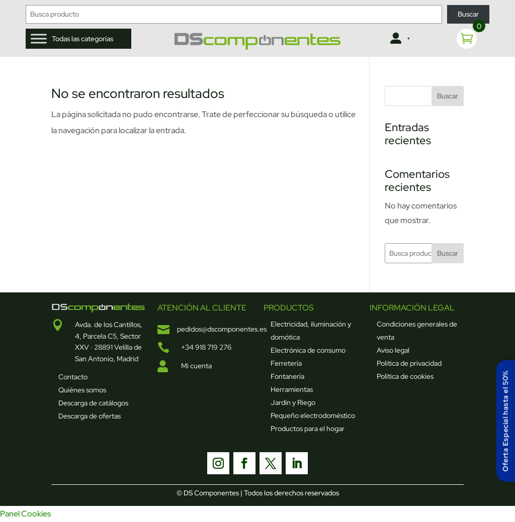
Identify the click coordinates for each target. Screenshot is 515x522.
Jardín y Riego (293, 402)
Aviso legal (393, 350)
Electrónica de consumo (308, 350)
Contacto (73, 376)
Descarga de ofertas (89, 416)
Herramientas (292, 389)
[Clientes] (399, 39)
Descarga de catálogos (93, 402)
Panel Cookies (25, 513)
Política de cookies (405, 376)
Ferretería (286, 363)
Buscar (468, 14)
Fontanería (287, 376)
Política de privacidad (409, 363)
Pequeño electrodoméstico (313, 415)
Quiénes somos (82, 389)
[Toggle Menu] (39, 38)
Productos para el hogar (308, 428)
